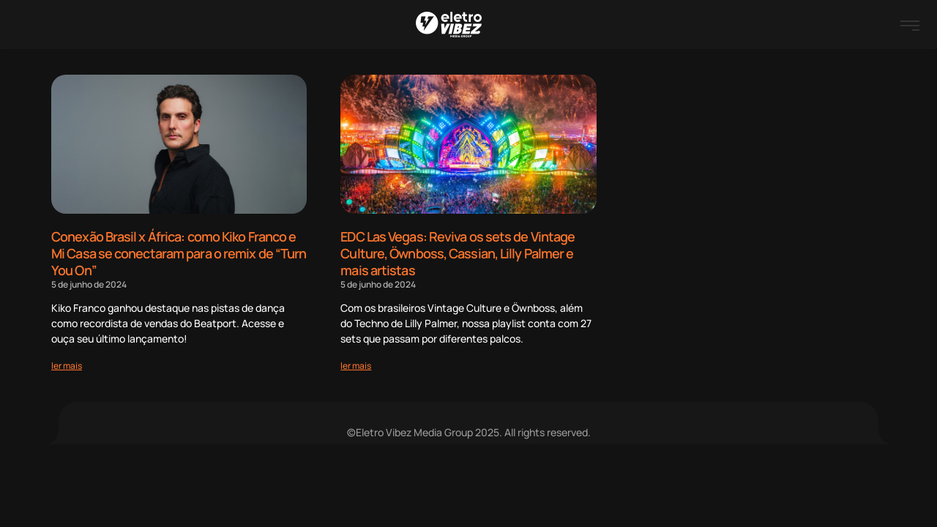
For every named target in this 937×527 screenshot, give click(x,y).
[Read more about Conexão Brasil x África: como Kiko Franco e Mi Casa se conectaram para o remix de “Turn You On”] (66, 364)
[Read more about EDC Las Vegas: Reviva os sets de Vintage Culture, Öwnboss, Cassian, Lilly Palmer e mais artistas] (355, 364)
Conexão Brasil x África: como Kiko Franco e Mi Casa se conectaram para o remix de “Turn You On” (178, 253)
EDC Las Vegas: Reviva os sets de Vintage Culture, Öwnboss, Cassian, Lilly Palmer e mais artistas (457, 253)
